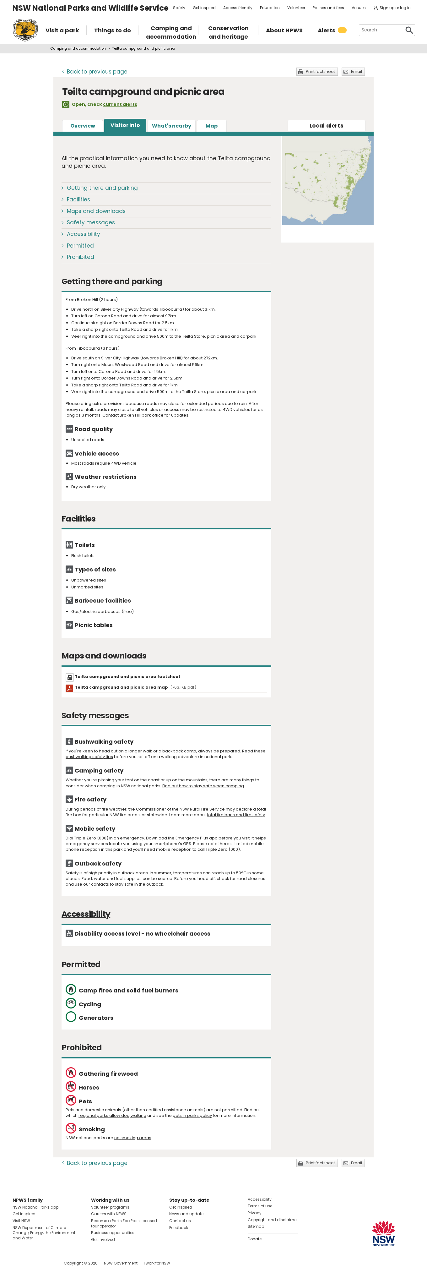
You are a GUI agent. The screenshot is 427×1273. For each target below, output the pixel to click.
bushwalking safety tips (89, 757)
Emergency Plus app (197, 838)
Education (270, 7)
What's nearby (171, 125)
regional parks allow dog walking (112, 1115)
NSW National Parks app (35, 1207)
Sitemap (256, 1226)
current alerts (120, 104)
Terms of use (260, 1206)
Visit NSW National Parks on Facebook (18, 1263)
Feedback (178, 1227)
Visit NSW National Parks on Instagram (32, 1263)
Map (212, 125)
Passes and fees (328, 7)
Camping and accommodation (78, 48)
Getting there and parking (102, 188)
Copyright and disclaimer (273, 1219)
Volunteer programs (110, 1207)
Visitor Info (125, 125)
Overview (82, 125)
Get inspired (204, 7)
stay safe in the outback (139, 884)
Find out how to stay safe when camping (203, 786)
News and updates (187, 1213)
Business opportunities (112, 1232)
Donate (255, 1239)
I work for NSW (157, 1263)
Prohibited (80, 257)
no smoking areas (132, 1138)
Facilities (78, 199)
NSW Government (121, 1263)
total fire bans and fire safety (236, 815)
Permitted (80, 245)
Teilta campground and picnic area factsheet (128, 677)
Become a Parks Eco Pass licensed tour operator (124, 1223)
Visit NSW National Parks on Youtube (45, 1263)
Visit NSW (21, 1220)
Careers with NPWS (109, 1213)
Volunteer (296, 7)
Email (356, 71)
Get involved (103, 1239)
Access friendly (237, 7)
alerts (326, 125)
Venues (359, 7)
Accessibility (83, 234)
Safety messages (91, 222)
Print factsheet (320, 71)
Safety (179, 7)
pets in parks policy (192, 1115)
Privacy (255, 1213)
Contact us (180, 1220)
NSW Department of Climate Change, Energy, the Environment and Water (44, 1233)
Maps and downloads (96, 211)
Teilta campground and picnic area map (135, 687)
